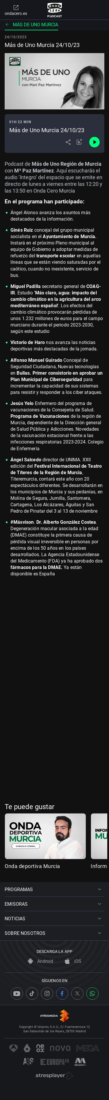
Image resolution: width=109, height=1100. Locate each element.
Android (40, 961)
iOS (73, 961)
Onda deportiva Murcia (32, 866)
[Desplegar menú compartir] (68, 142)
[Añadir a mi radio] (79, 142)
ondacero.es (16, 10)
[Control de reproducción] (94, 142)
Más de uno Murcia (31, 24)
